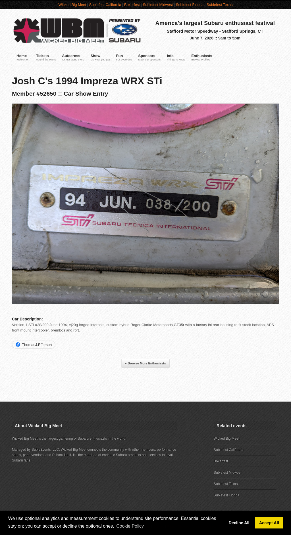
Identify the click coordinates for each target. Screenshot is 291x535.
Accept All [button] (269, 523)
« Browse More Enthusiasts (145, 363)
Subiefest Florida (190, 5)
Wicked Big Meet (72, 5)
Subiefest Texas (220, 5)
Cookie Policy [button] (130, 526)
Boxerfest (132, 5)
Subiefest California (105, 5)
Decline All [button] (239, 523)
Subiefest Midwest (158, 5)
